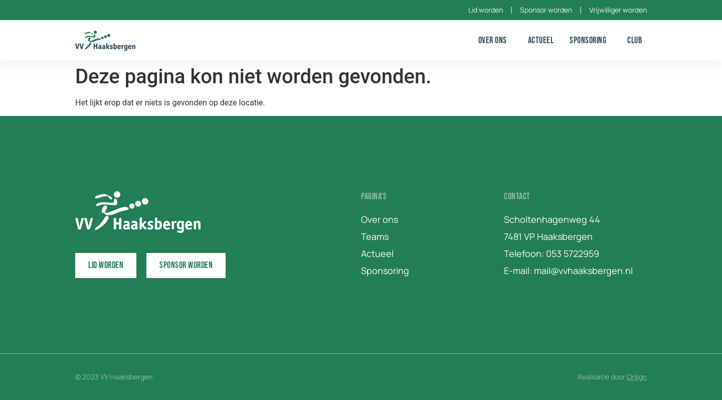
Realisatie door (612, 376)
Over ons (495, 40)
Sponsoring (590, 40)
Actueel (541, 40)
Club (637, 40)
